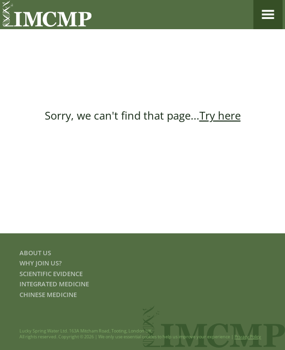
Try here (220, 115)
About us (35, 252)
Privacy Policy (247, 336)
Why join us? (40, 263)
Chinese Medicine (48, 294)
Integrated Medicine (54, 284)
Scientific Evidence (51, 273)
